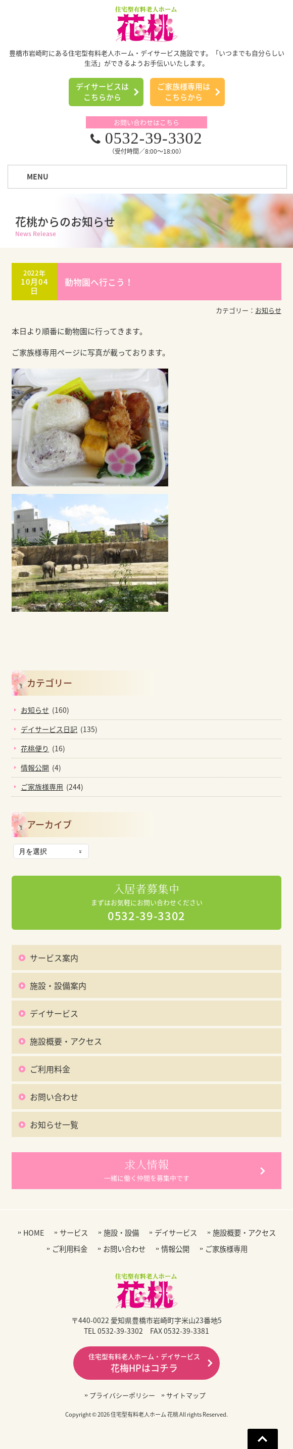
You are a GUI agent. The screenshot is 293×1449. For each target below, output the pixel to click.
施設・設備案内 (58, 985)
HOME (33, 1233)
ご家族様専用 (42, 787)
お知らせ (268, 310)
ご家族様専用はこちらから (183, 92)
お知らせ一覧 (54, 1124)
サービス (74, 1233)
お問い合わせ (54, 1097)
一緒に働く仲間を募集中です (146, 1170)
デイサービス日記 (49, 729)
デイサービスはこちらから (102, 92)
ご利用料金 (50, 1069)
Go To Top (263, 1439)
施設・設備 (121, 1233)
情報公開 (35, 767)
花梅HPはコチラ (144, 1363)
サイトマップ (186, 1395)
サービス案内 (54, 958)
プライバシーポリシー (122, 1395)
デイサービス (54, 1013)
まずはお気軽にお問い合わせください (147, 903)
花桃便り (35, 748)
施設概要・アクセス (66, 1041)
